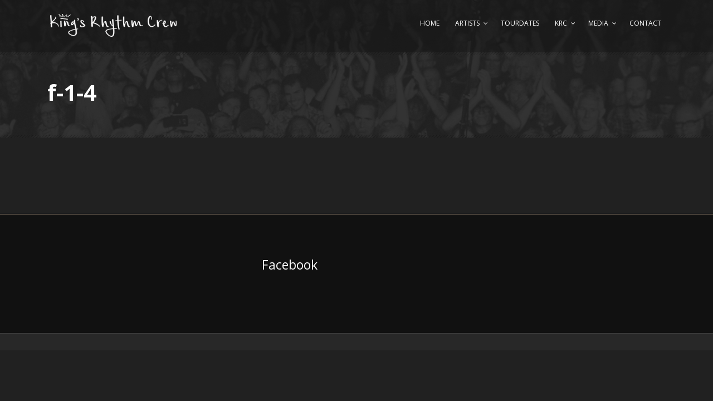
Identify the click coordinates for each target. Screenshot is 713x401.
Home (429, 23)
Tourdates (520, 23)
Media (598, 23)
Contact (645, 23)
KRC (561, 23)
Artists (467, 23)
